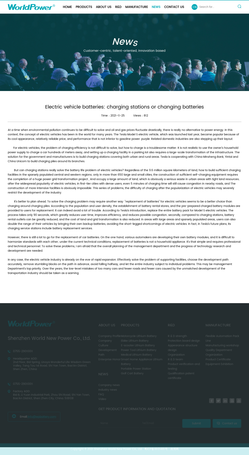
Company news (109, 385)
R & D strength (177, 336)
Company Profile (109, 336)
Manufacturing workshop (222, 345)
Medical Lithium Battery (136, 355)
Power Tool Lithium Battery (138, 350)
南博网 (174, 449)
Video (102, 399)
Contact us (174, 7)
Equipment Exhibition (219, 364)
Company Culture (105, 343)
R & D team (175, 359)
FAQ (101, 394)
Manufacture (136, 7)
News (156, 7)
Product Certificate (218, 359)
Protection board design (184, 341)
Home (67, 7)
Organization (176, 355)
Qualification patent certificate (181, 375)
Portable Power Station (136, 369)
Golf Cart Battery (132, 373)
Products (84, 7)
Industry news (107, 390)
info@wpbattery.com (42, 417)
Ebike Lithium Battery (135, 341)
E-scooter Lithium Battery (138, 345)
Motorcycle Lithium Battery (139, 336)
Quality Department (219, 350)
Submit (196, 423)
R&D (118, 7)
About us (103, 7)
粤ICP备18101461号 (156, 449)
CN (195, 7)
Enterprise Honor (109, 359)
